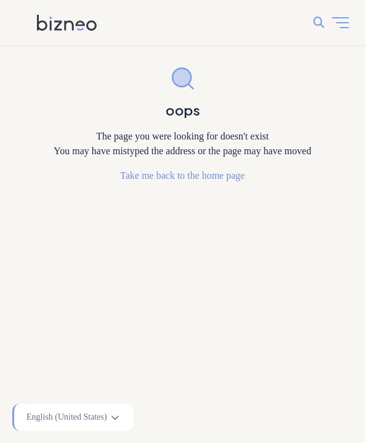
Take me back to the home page (182, 175)
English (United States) (73, 418)
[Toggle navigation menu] (340, 23)
